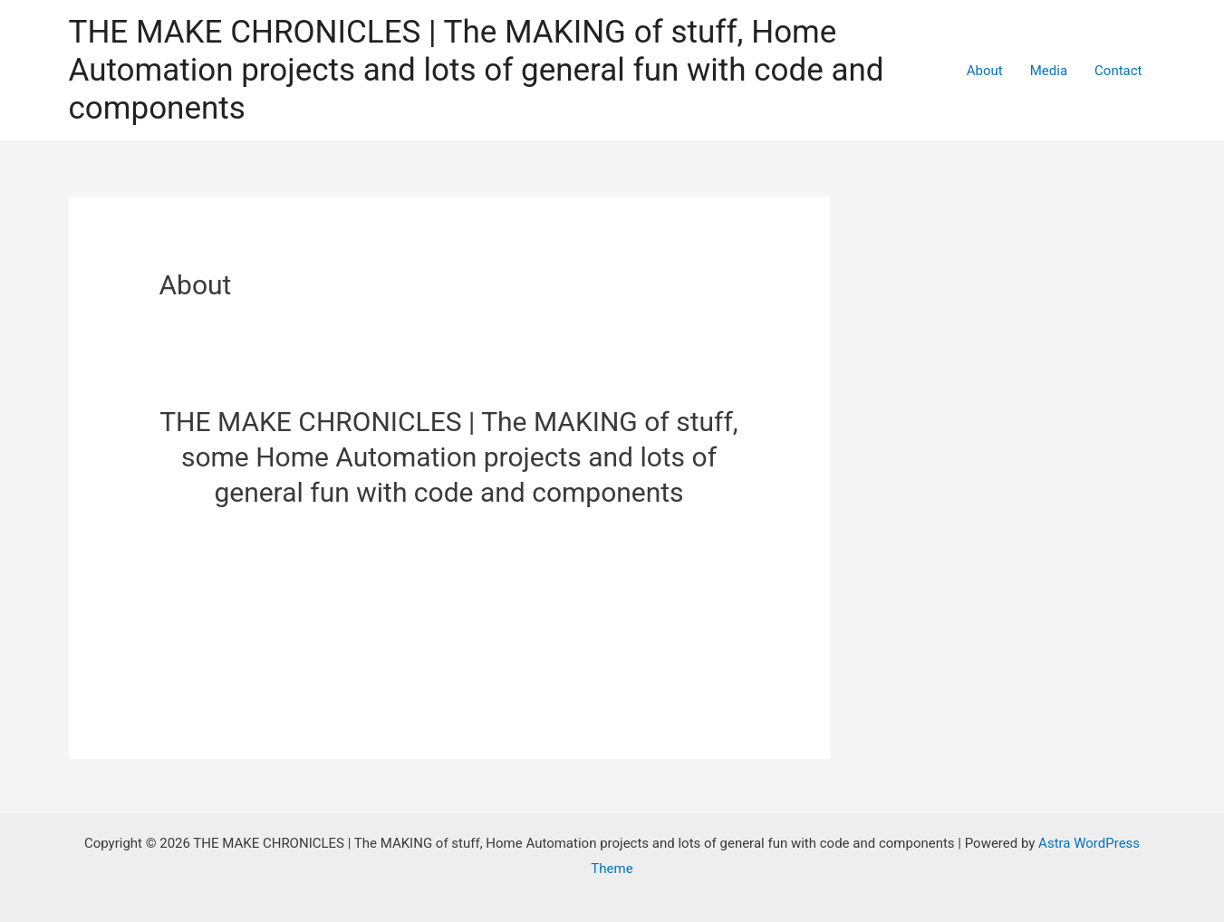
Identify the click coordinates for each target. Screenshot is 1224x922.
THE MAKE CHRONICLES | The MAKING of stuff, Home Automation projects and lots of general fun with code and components (476, 70)
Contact (1118, 70)
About (985, 70)
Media (1048, 70)
